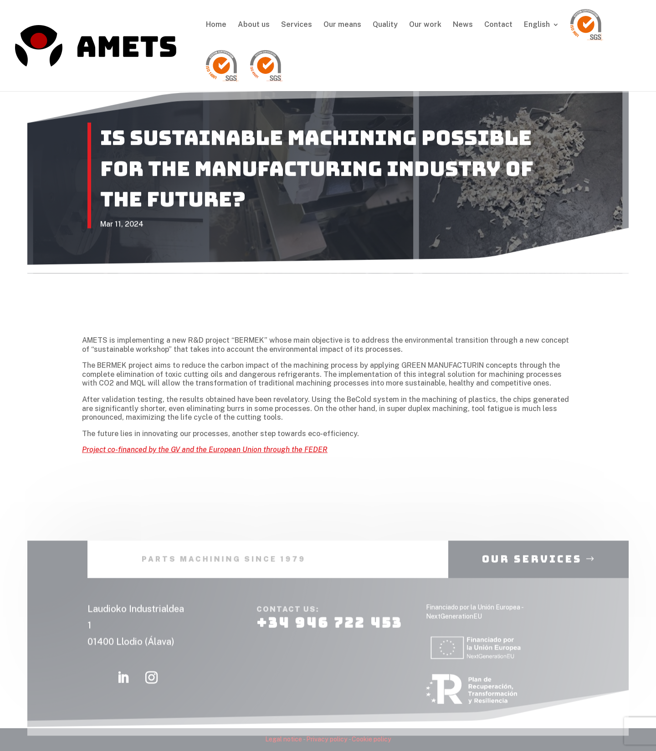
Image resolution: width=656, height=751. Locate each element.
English (537, 25)
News (463, 25)
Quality (385, 25)
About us (254, 25)
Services (296, 25)
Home (216, 25)
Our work (425, 25)
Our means (342, 25)
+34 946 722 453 (328, 631)
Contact (498, 25)
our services (532, 567)
